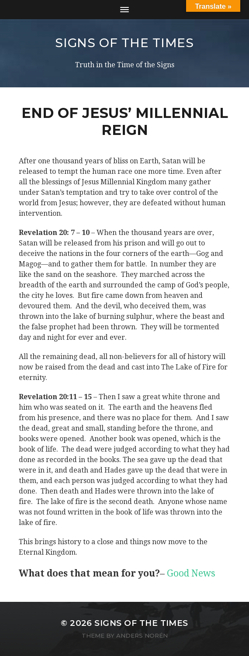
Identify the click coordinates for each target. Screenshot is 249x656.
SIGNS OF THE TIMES (124, 42)
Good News (191, 573)
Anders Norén (142, 635)
